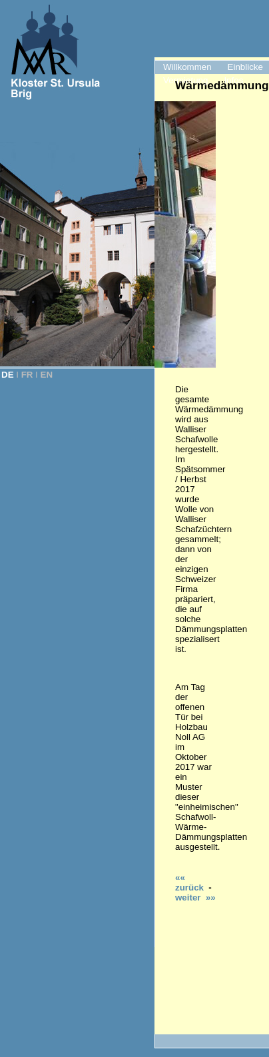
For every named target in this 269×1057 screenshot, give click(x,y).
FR (27, 375)
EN (47, 375)
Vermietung (185, 80)
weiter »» (195, 897)
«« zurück (189, 882)
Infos (233, 80)
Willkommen (187, 67)
